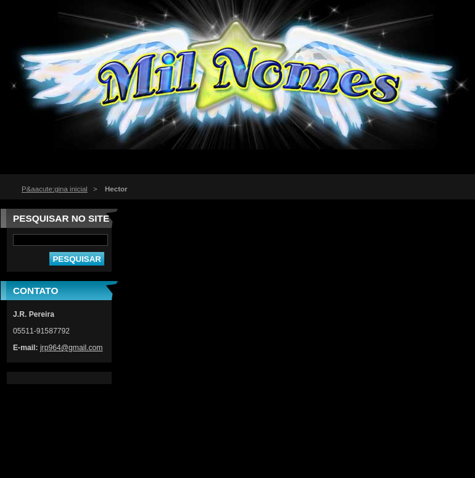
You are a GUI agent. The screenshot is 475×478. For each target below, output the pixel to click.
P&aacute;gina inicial (55, 189)
